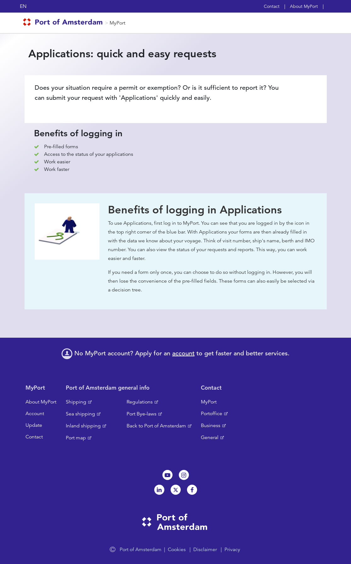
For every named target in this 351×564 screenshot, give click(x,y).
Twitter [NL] (176, 490)
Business (210, 425)
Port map (76, 438)
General (209, 437)
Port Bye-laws (141, 414)
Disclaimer (205, 549)
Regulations (140, 402)
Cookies (177, 549)
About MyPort (304, 6)
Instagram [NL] (184, 475)
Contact (272, 6)
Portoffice (211, 413)
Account (34, 413)
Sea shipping (80, 414)
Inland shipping (83, 426)
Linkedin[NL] (159, 490)
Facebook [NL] (192, 490)
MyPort (117, 23)
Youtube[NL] (167, 475)
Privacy (232, 549)
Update (33, 425)
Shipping (76, 402)
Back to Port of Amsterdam (156, 426)
